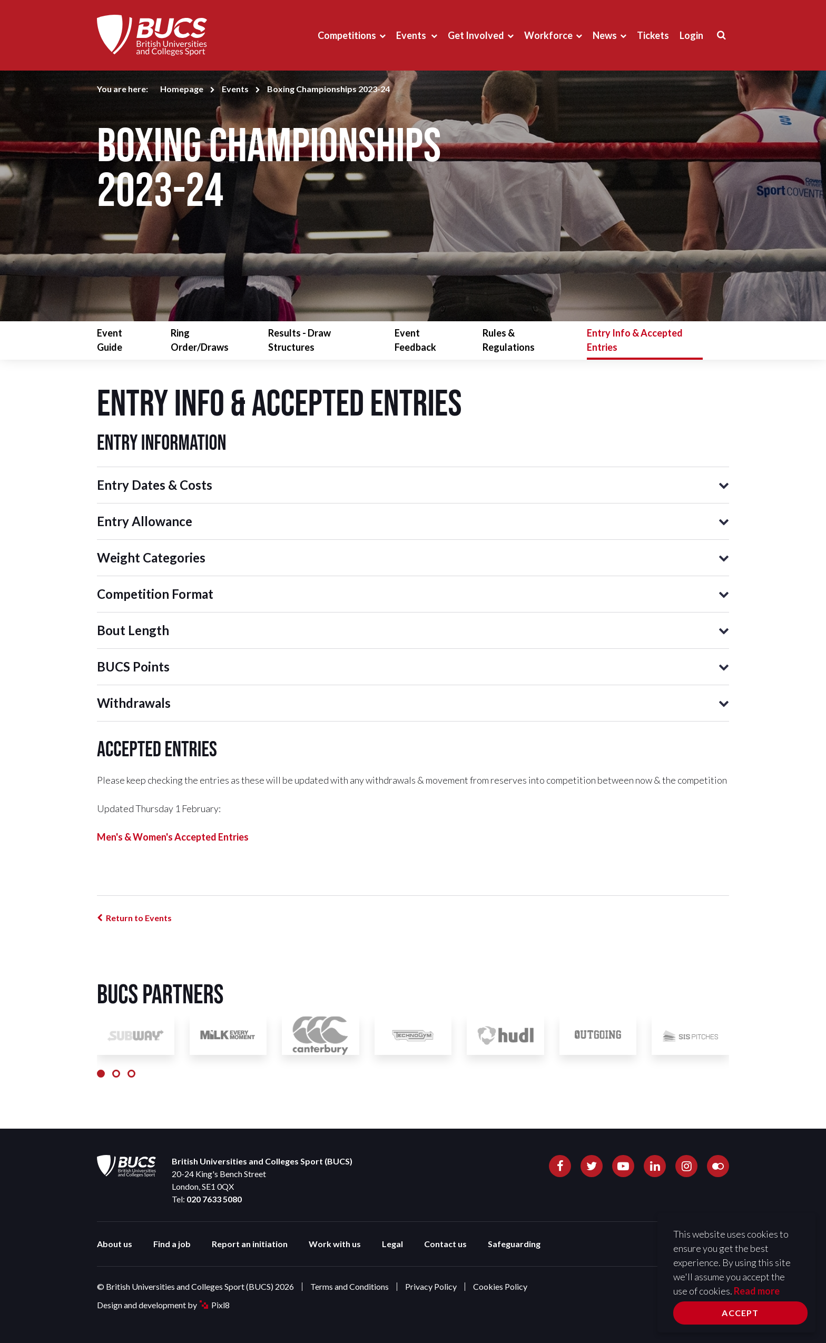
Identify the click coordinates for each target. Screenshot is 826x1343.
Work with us (335, 1244)
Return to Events (139, 918)
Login (691, 35)
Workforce (548, 35)
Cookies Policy (500, 1286)
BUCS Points (133, 666)
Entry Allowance (144, 521)
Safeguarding (514, 1244)
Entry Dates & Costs (154, 484)
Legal (392, 1244)
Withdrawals (134, 702)
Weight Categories (151, 557)
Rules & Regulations (509, 340)
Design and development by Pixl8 (163, 1305)
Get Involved (476, 35)
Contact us (445, 1244)
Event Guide (109, 340)
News (605, 35)
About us (114, 1244)
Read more (757, 1291)
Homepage (181, 89)
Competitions (347, 35)
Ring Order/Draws (200, 340)
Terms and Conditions (349, 1286)
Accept (740, 1313)
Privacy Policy (431, 1286)
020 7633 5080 (214, 1199)
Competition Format (155, 593)
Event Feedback (415, 340)
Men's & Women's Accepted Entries (173, 837)
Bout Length (133, 630)
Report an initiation (250, 1244)
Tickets (653, 35)
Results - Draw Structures (299, 340)
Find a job (172, 1244)
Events (412, 35)
